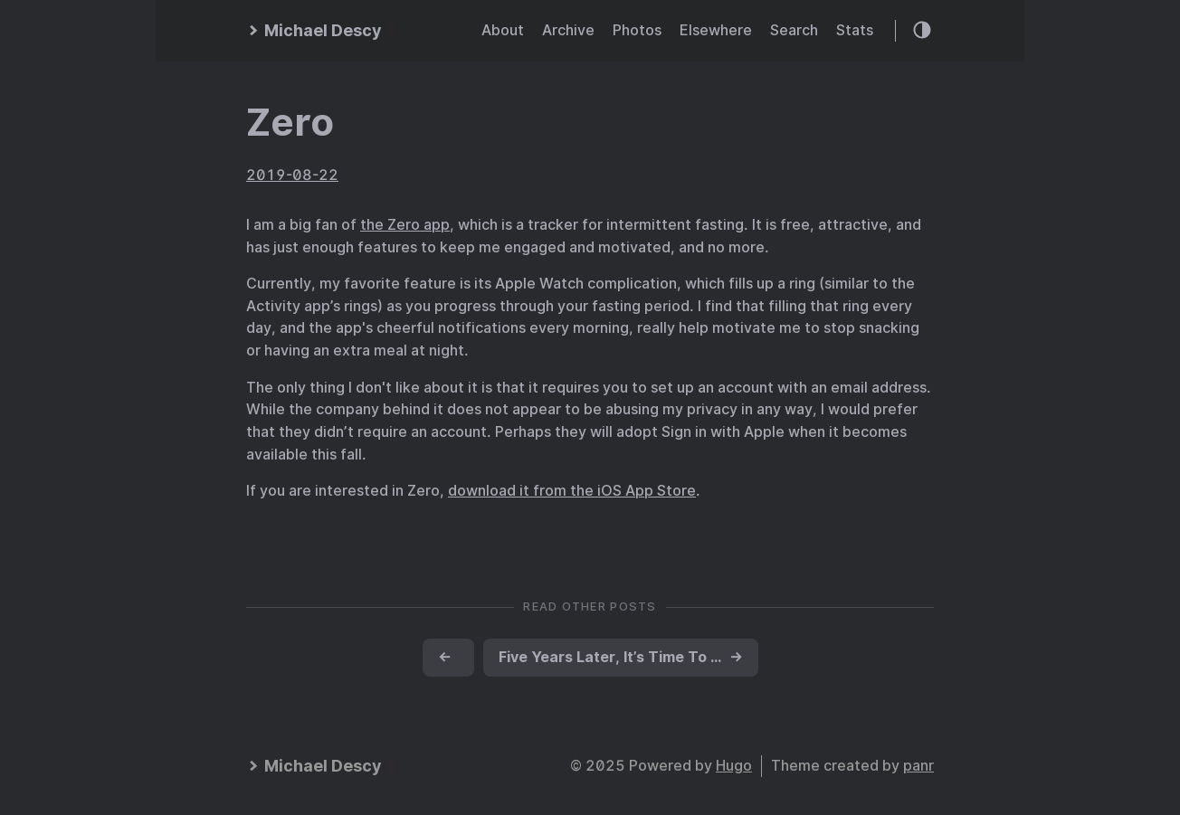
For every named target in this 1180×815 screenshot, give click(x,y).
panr (918, 765)
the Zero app (405, 224)
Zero (290, 122)
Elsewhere (716, 30)
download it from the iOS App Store (572, 490)
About (502, 30)
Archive (568, 30)
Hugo (734, 765)
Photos (637, 30)
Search (794, 30)
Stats (854, 30)
